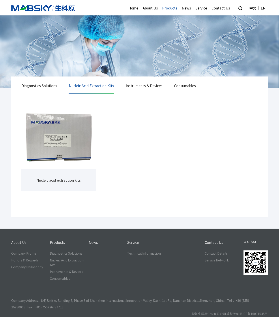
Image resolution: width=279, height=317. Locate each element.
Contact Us (221, 8)
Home (133, 8)
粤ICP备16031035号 (254, 313)
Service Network (217, 260)
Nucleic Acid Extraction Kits (91, 86)
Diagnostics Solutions (39, 86)
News (186, 8)
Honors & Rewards (25, 260)
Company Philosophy (27, 267)
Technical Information (144, 253)
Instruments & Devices (144, 86)
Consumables (185, 86)
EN (263, 8)
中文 (252, 8)
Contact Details (216, 253)
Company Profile (23, 253)
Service (201, 8)
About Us (150, 8)
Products (169, 8)
